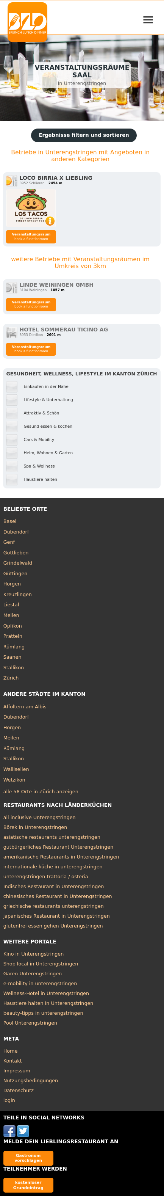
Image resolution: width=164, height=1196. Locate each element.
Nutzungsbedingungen (30, 1080)
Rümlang (14, 647)
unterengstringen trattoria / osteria (45, 876)
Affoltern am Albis (25, 706)
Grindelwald (17, 563)
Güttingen (15, 573)
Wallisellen (16, 769)
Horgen (12, 584)
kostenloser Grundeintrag (28, 1185)
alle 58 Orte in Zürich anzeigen (40, 791)
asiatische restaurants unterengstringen (51, 837)
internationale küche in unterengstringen (53, 867)
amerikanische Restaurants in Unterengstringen (61, 857)
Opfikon (12, 626)
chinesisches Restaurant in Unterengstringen (57, 896)
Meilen (11, 615)
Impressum (16, 1071)
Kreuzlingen (17, 594)
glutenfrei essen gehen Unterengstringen (53, 926)
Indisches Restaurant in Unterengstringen (53, 886)
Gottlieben (16, 553)
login (9, 1100)
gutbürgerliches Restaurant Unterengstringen (58, 847)
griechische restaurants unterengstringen (53, 906)
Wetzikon (14, 780)
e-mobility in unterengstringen (40, 983)
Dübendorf (16, 532)
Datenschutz (18, 1090)
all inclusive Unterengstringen (39, 817)
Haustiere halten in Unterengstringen (48, 1003)
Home (10, 1051)
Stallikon (13, 667)
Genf (9, 542)
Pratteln (12, 636)
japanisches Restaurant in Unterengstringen (56, 916)
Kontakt (12, 1061)
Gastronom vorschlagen (28, 1158)
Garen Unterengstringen (32, 973)
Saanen (12, 657)
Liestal (11, 604)
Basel (10, 521)
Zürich (11, 678)
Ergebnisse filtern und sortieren (84, 135)
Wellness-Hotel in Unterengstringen (46, 993)
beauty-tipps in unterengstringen (43, 1013)
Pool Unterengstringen (30, 1023)
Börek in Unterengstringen (35, 827)
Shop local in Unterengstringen (40, 964)
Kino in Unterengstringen (33, 954)
